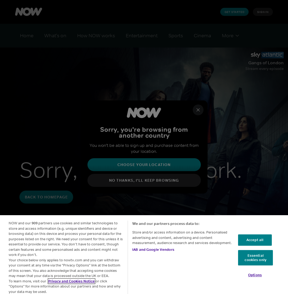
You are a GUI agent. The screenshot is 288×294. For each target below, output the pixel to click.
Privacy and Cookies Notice (71, 284)
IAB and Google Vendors (153, 253)
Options (255, 278)
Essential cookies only (255, 260)
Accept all (254, 243)
